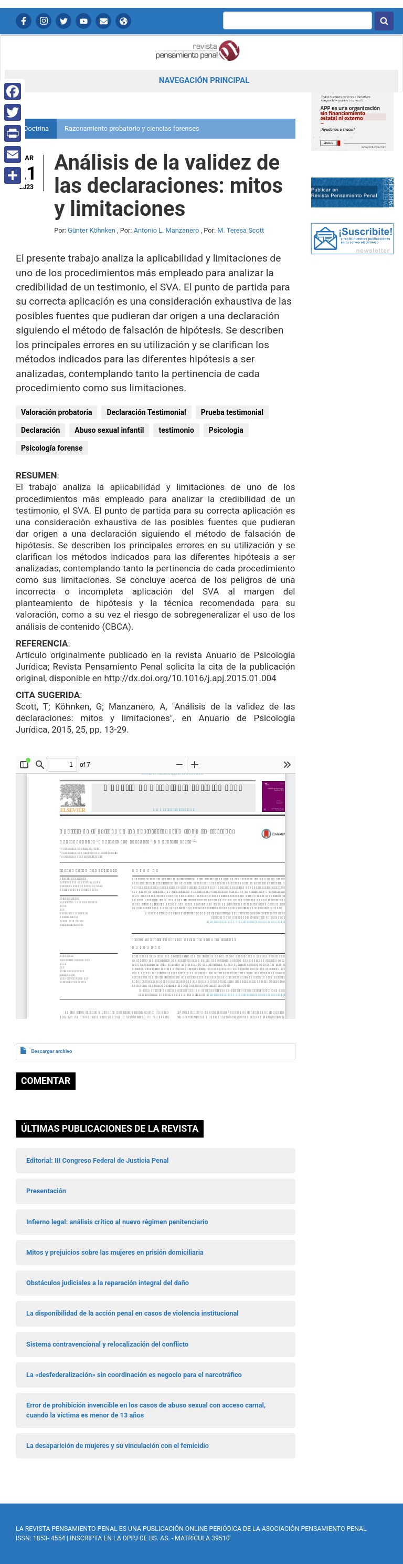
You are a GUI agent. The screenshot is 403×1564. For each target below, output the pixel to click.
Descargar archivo (51, 1051)
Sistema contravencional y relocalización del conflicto (107, 1344)
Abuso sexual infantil (109, 430)
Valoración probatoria (56, 412)
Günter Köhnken (91, 230)
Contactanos (103, 21)
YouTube (83, 21)
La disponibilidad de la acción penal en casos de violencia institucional (132, 1313)
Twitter (63, 21)
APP (123, 21)
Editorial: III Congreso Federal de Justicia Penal (97, 1160)
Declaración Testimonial (146, 412)
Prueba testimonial (232, 412)
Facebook (23, 21)
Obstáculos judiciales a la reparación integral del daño (107, 1283)
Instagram (43, 21)
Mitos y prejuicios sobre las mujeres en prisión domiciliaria (115, 1252)
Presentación (46, 1191)
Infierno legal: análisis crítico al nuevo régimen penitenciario (117, 1222)
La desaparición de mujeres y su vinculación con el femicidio (117, 1446)
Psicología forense (52, 448)
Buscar (384, 21)
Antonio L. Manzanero (166, 230)
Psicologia (226, 430)
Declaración (40, 430)
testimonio (176, 430)
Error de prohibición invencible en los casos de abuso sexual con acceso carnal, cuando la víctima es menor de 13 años (146, 1410)
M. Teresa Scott (240, 230)
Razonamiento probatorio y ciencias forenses (132, 128)
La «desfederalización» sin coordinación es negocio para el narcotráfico (134, 1375)
